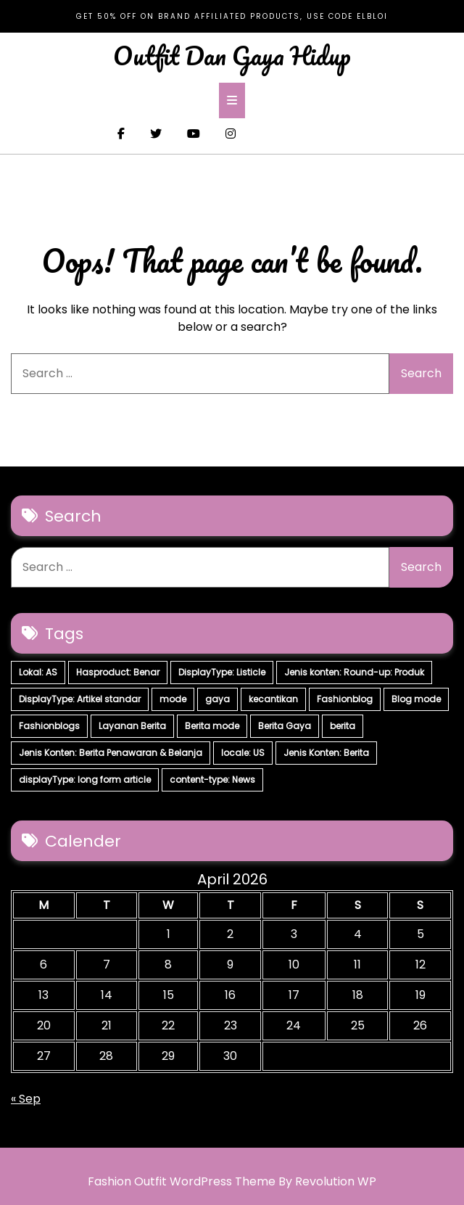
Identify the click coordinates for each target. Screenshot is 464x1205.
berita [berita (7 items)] (342, 726)
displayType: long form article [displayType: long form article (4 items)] (85, 779)
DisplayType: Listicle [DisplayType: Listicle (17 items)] (221, 672)
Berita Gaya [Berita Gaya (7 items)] (284, 726)
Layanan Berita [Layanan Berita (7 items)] (132, 726)
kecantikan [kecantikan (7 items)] (273, 699)
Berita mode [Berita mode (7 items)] (212, 726)
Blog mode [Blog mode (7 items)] (416, 699)
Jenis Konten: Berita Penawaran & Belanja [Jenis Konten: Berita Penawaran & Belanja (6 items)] (110, 753)
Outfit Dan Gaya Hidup (232, 55)
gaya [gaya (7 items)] (217, 699)
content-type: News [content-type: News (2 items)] (212, 779)
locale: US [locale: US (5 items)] (243, 753)
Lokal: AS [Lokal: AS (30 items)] (38, 672)
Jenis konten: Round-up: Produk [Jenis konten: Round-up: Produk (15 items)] (354, 672)
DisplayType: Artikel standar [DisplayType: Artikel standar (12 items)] (80, 699)
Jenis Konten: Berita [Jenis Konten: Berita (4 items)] (326, 753)
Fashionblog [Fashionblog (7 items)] (345, 699)
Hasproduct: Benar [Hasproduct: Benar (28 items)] (118, 672)
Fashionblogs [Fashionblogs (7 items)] (49, 726)
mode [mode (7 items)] (173, 699)
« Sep (26, 1098)
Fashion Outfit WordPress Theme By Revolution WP (232, 1181)
